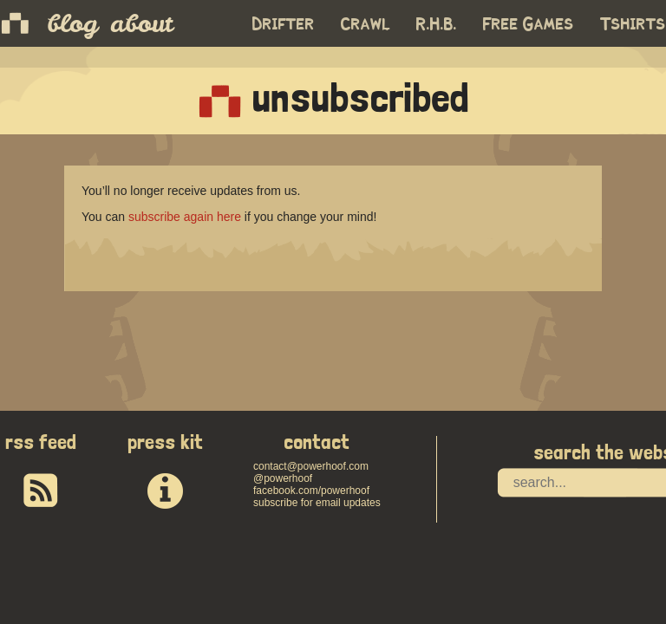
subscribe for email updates (317, 503)
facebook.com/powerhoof (311, 490)
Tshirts (633, 24)
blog (72, 23)
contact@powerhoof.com (311, 466)
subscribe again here (184, 217)
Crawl (365, 24)
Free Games (528, 24)
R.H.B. (436, 24)
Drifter (283, 24)
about (141, 23)
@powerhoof (282, 478)
